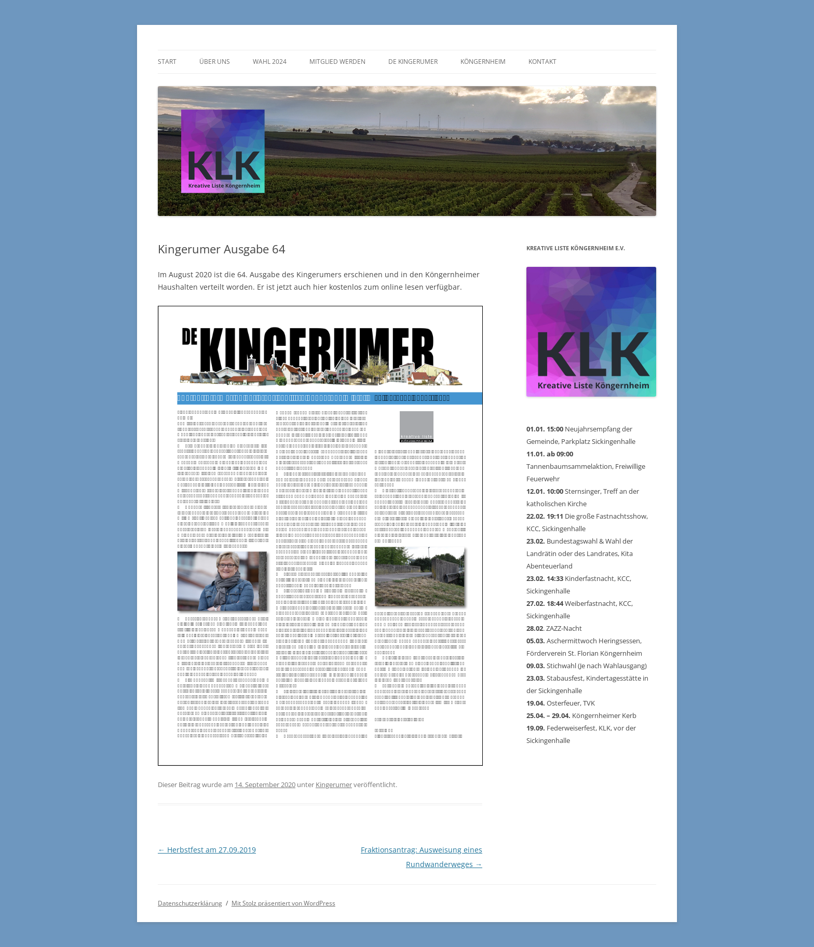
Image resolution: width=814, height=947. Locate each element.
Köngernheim (483, 61)
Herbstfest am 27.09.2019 (207, 850)
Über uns (214, 61)
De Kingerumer (413, 61)
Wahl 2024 (270, 61)
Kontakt (542, 61)
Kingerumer (334, 784)
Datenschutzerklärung (190, 903)
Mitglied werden (337, 61)
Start (167, 61)
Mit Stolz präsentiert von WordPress (283, 903)
